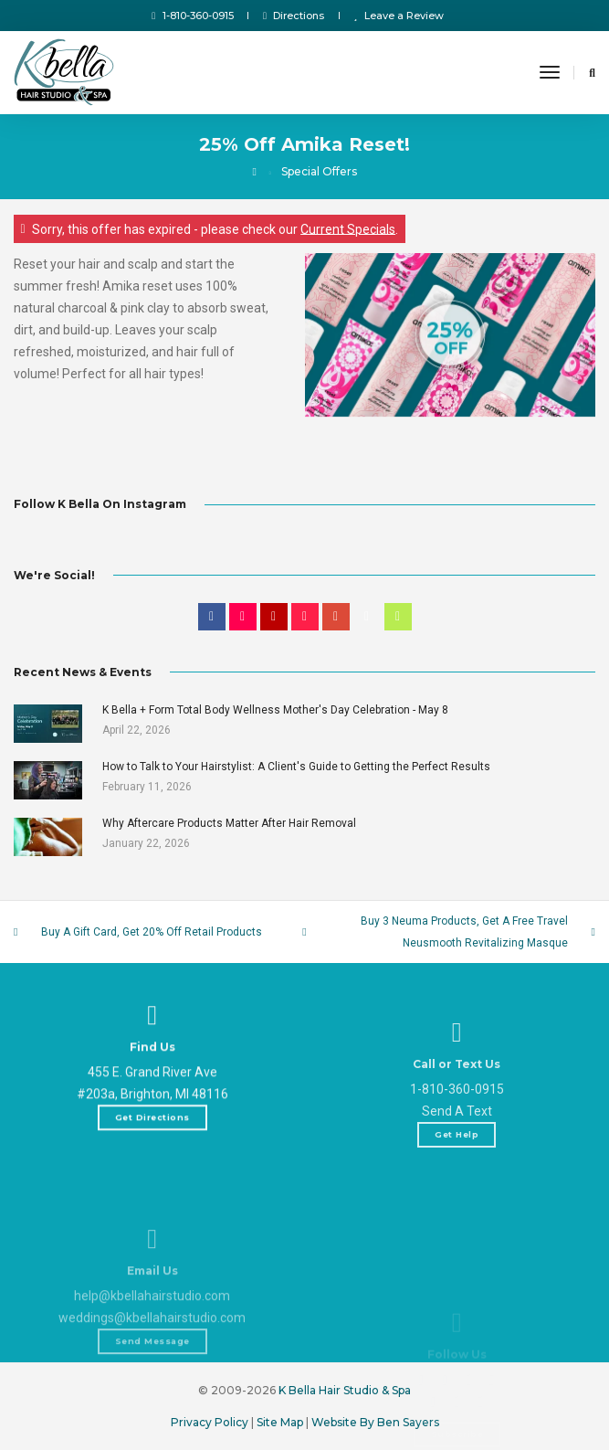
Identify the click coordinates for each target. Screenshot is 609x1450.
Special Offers (319, 171)
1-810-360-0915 (193, 15)
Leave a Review (399, 15)
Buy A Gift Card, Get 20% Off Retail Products (151, 932)
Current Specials (347, 228)
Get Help (456, 1222)
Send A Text (457, 1198)
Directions (294, 15)
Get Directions (152, 1164)
